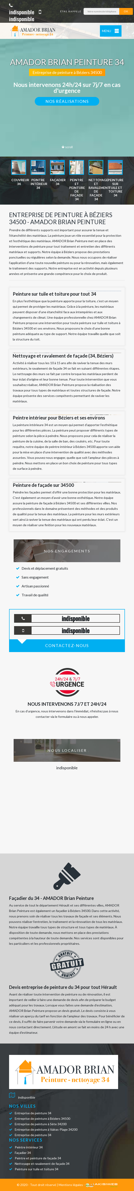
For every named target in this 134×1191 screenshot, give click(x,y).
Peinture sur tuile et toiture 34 (36, 1169)
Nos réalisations (67, 101)
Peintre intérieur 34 (29, 1147)
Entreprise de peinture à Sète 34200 (41, 1124)
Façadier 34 (23, 1153)
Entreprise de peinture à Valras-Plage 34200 (46, 1129)
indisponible (21, 9)
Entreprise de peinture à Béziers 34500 (42, 1118)
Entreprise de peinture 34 (33, 1113)
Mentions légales (71, 1185)
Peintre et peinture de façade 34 (38, 1158)
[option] (18, 173)
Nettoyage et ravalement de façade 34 (42, 1164)
